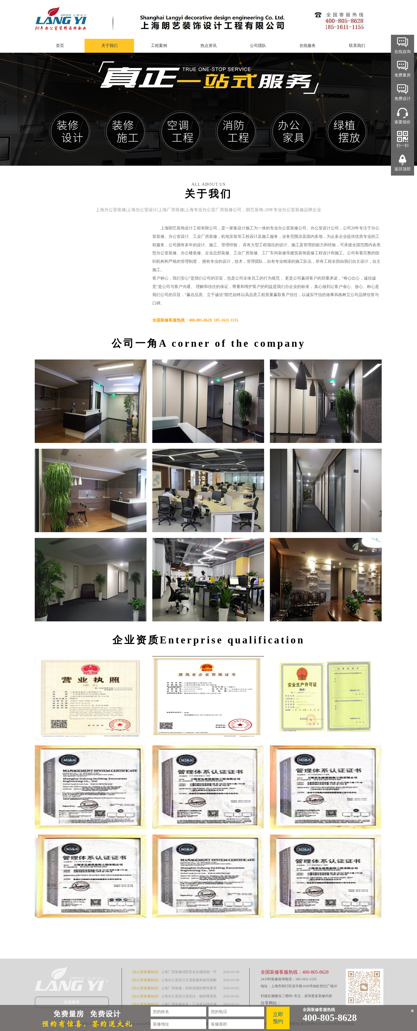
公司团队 (258, 45)
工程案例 (159, 45)
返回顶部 (402, 169)
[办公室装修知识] (145, 972)
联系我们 (357, 45)
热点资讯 (208, 45)
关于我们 (109, 45)
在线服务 (307, 45)
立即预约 (278, 1018)
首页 (60, 45)
